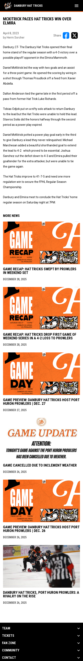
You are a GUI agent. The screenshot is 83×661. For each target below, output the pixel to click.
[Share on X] (74, 35)
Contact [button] (9, 657)
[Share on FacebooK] (66, 35)
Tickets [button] (8, 635)
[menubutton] (76, 5)
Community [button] (10, 650)
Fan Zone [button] (9, 643)
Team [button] (6, 628)
